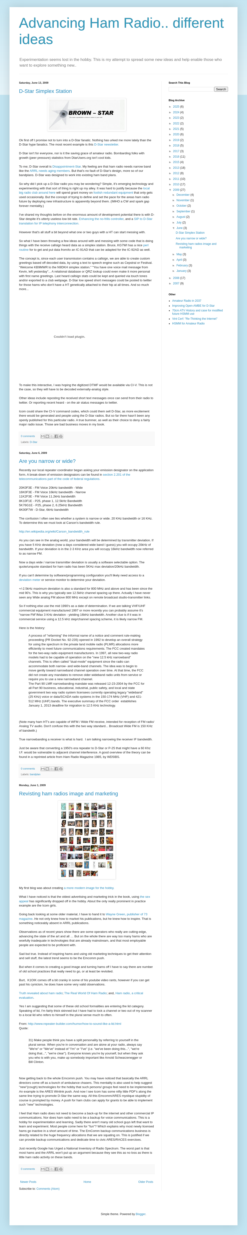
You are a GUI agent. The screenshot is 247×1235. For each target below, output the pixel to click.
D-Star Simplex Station (45, 91)
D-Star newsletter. (106, 144)
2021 (176, 129)
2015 (176, 162)
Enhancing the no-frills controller (101, 219)
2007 (176, 283)
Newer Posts (28, 1182)
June (179, 228)
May (179, 254)
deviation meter (29, 580)
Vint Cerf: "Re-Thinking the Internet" (194, 318)
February (182, 265)
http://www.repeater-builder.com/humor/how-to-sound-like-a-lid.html (74, 1023)
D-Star (33, 442)
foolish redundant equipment (113, 192)
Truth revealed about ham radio (41, 993)
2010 (176, 184)
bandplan (35, 774)
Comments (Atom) (47, 1188)
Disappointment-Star (66, 166)
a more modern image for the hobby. (89, 888)
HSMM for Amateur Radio (188, 323)
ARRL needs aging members (50, 171)
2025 (176, 106)
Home (87, 1182)
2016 (176, 156)
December (183, 194)
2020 (176, 134)
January (181, 271)
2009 (176, 189)
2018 (176, 145)
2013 (176, 167)
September (183, 211)
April (179, 259)
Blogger (140, 1214)
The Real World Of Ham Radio (85, 993)
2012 (176, 173)
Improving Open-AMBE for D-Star (193, 305)
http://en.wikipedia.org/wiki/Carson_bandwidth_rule (54, 531)
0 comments (28, 436)
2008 (176, 278)
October (181, 205)
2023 (176, 117)
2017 (176, 151)
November (183, 200)
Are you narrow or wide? (47, 461)
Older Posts (145, 1182)
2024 (176, 112)
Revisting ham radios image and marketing (68, 794)
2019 (176, 140)
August (181, 217)
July (179, 222)
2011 (176, 179)
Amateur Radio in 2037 (186, 300)
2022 (176, 123)
